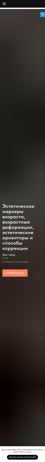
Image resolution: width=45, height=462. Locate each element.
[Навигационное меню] (4, 4)
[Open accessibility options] (42, 14)
